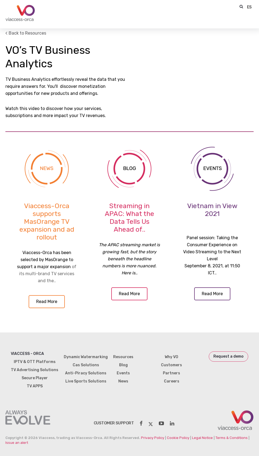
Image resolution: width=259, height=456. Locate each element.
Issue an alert (16, 443)
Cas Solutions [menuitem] (86, 365)
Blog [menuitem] (123, 365)
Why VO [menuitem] (171, 357)
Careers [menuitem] (171, 381)
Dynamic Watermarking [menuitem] (86, 357)
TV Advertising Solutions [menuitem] (34, 370)
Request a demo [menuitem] (228, 356)
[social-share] (141, 423)
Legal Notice (202, 438)
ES (249, 7)
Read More (46, 301)
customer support (114, 423)
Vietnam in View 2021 (212, 210)
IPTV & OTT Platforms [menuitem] (35, 362)
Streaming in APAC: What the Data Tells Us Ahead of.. (129, 217)
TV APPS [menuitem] (35, 386)
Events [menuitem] (123, 373)
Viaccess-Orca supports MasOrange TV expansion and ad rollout (46, 221)
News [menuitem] (123, 381)
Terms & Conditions (232, 438)
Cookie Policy (178, 438)
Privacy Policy (152, 438)
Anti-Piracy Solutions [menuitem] (85, 373)
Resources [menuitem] (123, 357)
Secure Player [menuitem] (35, 378)
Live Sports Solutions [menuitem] (85, 381)
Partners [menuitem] (171, 373)
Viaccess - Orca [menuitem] (27, 353)
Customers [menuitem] (171, 365)
